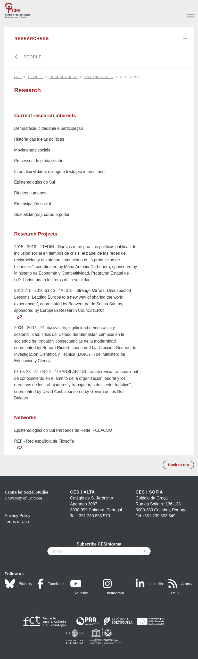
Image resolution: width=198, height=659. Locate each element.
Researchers (31, 38)
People (32, 57)
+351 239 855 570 (93, 516)
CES (18, 77)
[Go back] (16, 57)
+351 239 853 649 (158, 516)
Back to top (178, 465)
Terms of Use (17, 521)
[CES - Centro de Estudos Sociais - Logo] (17, 9)
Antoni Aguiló (99, 77)
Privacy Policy (17, 515)
